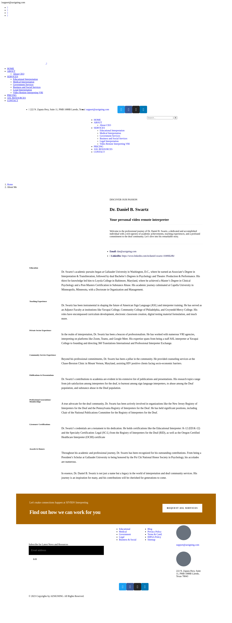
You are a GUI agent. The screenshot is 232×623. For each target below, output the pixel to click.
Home (10, 184)
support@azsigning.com (187, 545)
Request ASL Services (182, 508)
